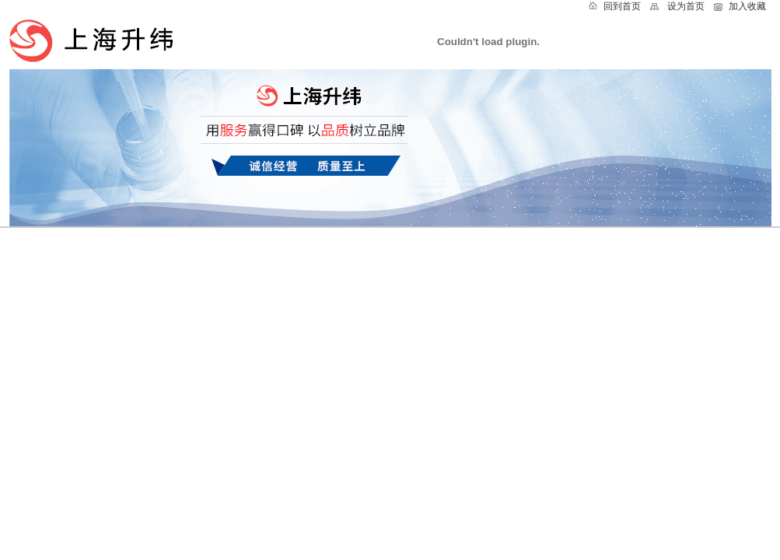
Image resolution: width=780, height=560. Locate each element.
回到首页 (622, 6)
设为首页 (686, 6)
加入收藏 (747, 6)
